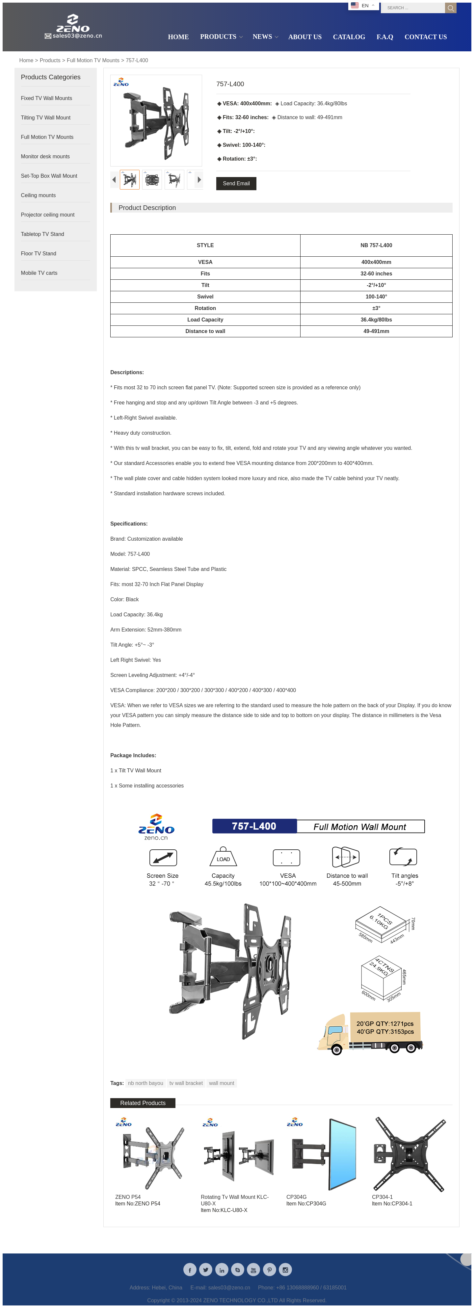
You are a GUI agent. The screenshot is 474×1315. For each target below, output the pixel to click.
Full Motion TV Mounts (93, 60)
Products (50, 60)
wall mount (221, 1084)
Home (26, 60)
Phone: (266, 1294)
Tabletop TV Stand (42, 234)
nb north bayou (145, 1084)
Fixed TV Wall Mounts (46, 98)
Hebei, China (167, 1294)
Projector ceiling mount (48, 215)
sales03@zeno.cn (229, 1294)
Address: (140, 1294)
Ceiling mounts (38, 195)
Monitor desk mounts (45, 156)
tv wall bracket (186, 1084)
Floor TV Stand (38, 253)
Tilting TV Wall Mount (46, 117)
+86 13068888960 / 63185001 (311, 1294)
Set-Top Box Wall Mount (49, 176)
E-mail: (199, 1294)
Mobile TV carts (39, 273)
